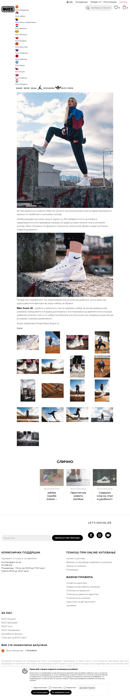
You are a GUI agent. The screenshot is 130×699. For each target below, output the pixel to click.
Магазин (22, 21)
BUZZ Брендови (9, 642)
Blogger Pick (32, 21)
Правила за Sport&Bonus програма (83, 606)
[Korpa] (125, 8)
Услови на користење (76, 603)
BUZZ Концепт (8, 639)
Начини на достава (75, 578)
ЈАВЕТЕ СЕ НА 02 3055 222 (31, 14)
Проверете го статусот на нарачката (19, 578)
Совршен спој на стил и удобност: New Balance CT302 (104, 519)
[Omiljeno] (117, 8)
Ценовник (71, 625)
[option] (65, 14)
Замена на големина (76, 586)
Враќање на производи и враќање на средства (89, 582)
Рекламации (72, 589)
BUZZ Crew (6, 646)
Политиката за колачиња (78, 618)
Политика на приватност (78, 610)
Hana (19, 348)
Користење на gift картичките (80, 621)
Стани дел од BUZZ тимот (14, 657)
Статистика (56, 688)
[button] (99, 8)
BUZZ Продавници (10, 650)
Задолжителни (40, 688)
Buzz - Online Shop (9, 21)
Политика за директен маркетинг (82, 614)
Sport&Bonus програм (11, 653)
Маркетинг (71, 688)
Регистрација (110, 2)
